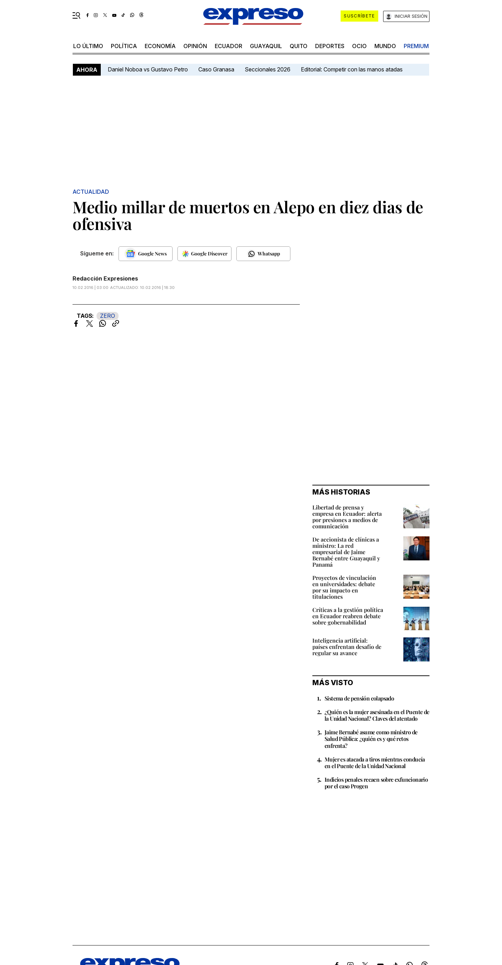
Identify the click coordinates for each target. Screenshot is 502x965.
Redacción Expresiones (105, 278)
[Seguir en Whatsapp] (263, 253)
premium (416, 46)
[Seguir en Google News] (146, 253)
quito (298, 46)
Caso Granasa (216, 69)
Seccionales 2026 (267, 69)
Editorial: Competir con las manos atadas (352, 69)
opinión (195, 46)
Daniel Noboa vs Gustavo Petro (148, 69)
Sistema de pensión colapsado (359, 698)
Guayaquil (266, 46)
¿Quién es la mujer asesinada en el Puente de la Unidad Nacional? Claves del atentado (377, 715)
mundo (385, 46)
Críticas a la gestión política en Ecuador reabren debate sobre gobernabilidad (347, 616)
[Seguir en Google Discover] (204, 253)
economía (160, 46)
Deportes (329, 46)
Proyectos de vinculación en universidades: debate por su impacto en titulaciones (344, 587)
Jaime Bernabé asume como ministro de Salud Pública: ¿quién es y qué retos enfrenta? (371, 738)
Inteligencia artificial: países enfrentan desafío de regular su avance (346, 647)
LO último (88, 46)
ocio (359, 46)
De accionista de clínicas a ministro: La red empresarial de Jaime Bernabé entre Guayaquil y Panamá (346, 552)
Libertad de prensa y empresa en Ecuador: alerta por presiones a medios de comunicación (347, 517)
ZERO (107, 315)
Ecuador (228, 46)
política (124, 46)
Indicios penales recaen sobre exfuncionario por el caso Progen (376, 783)
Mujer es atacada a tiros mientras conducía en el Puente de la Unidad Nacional (375, 762)
